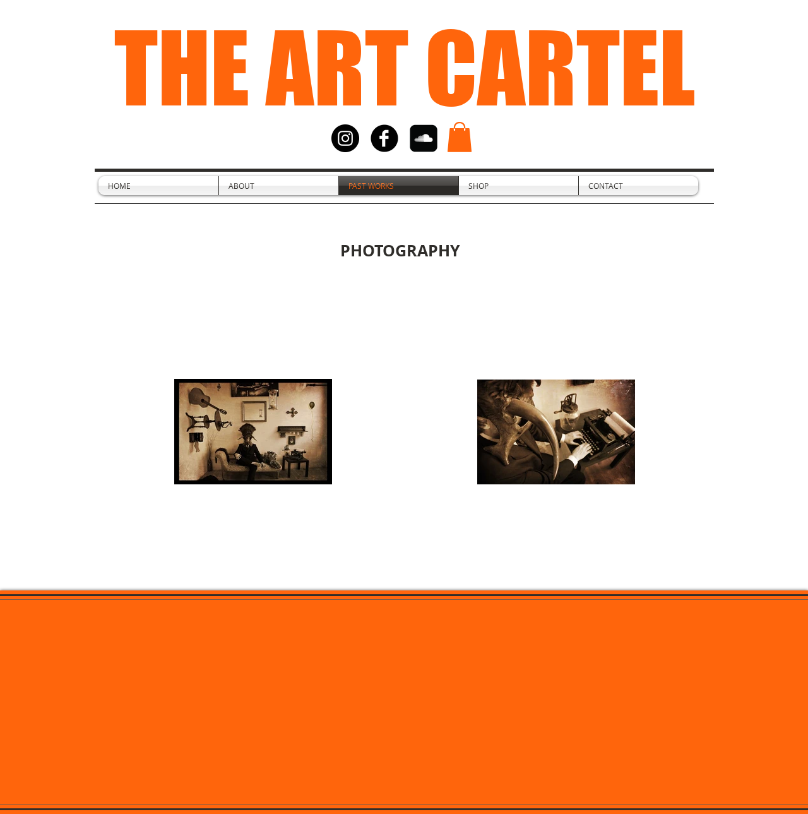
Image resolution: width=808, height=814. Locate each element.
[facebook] (384, 138)
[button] (459, 137)
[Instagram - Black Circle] (345, 138)
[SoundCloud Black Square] (423, 138)
